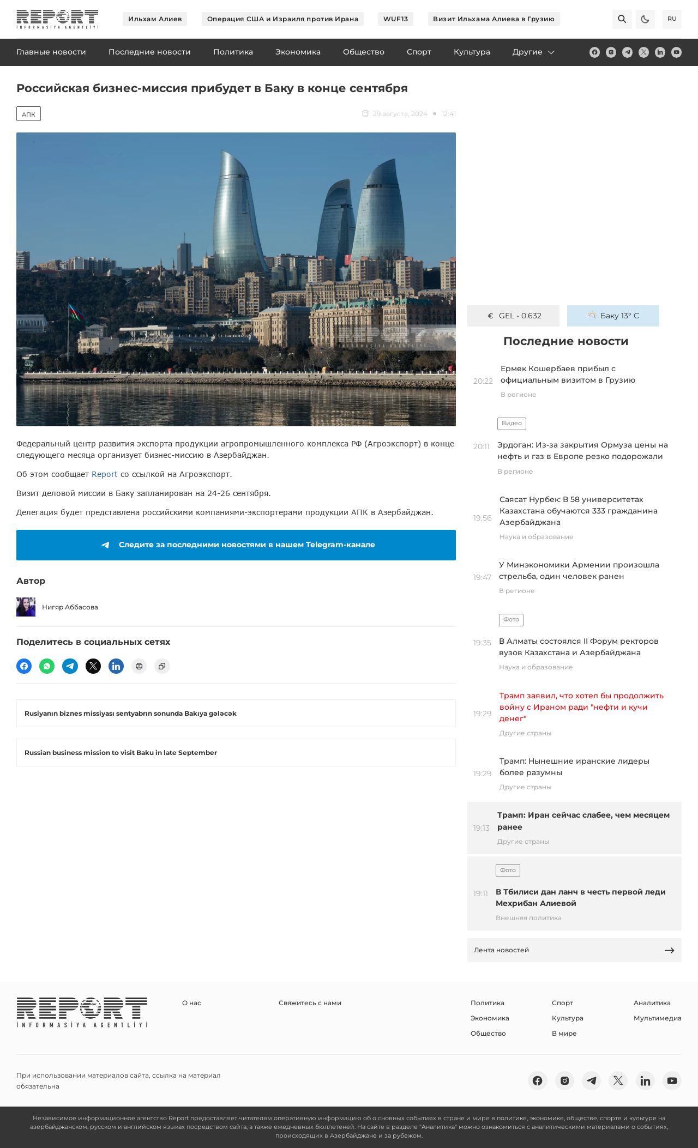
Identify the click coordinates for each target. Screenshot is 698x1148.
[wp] (47, 666)
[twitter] (644, 52)
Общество (488, 1033)
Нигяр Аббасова (57, 607)
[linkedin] (660, 52)
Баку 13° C (614, 316)
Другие (534, 52)
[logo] (57, 19)
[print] (139, 666)
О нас (191, 1003)
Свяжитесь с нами (310, 1003)
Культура (567, 1018)
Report (105, 474)
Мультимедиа (658, 1018)
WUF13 (395, 19)
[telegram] (627, 52)
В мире (564, 1033)
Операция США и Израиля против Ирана (283, 19)
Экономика (490, 1018)
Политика (487, 1003)
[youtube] (676, 52)
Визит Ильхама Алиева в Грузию (494, 19)
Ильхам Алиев (155, 19)
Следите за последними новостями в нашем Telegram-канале (236, 545)
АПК (28, 114)
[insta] (611, 52)
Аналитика (652, 1003)
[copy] (162, 666)
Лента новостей (575, 950)
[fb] (594, 52)
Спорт (562, 1003)
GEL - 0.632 (513, 316)
